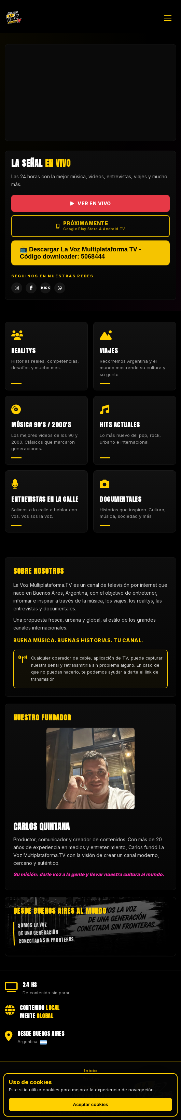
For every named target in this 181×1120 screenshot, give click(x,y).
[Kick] (45, 287)
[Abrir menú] (170, 18)
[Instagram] (16, 287)
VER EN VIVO (90, 203)
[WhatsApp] (59, 287)
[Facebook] (31, 287)
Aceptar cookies (90, 1104)
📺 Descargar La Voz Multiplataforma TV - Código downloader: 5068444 (80, 253)
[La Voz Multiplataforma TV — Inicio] (13, 18)
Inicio (90, 1070)
